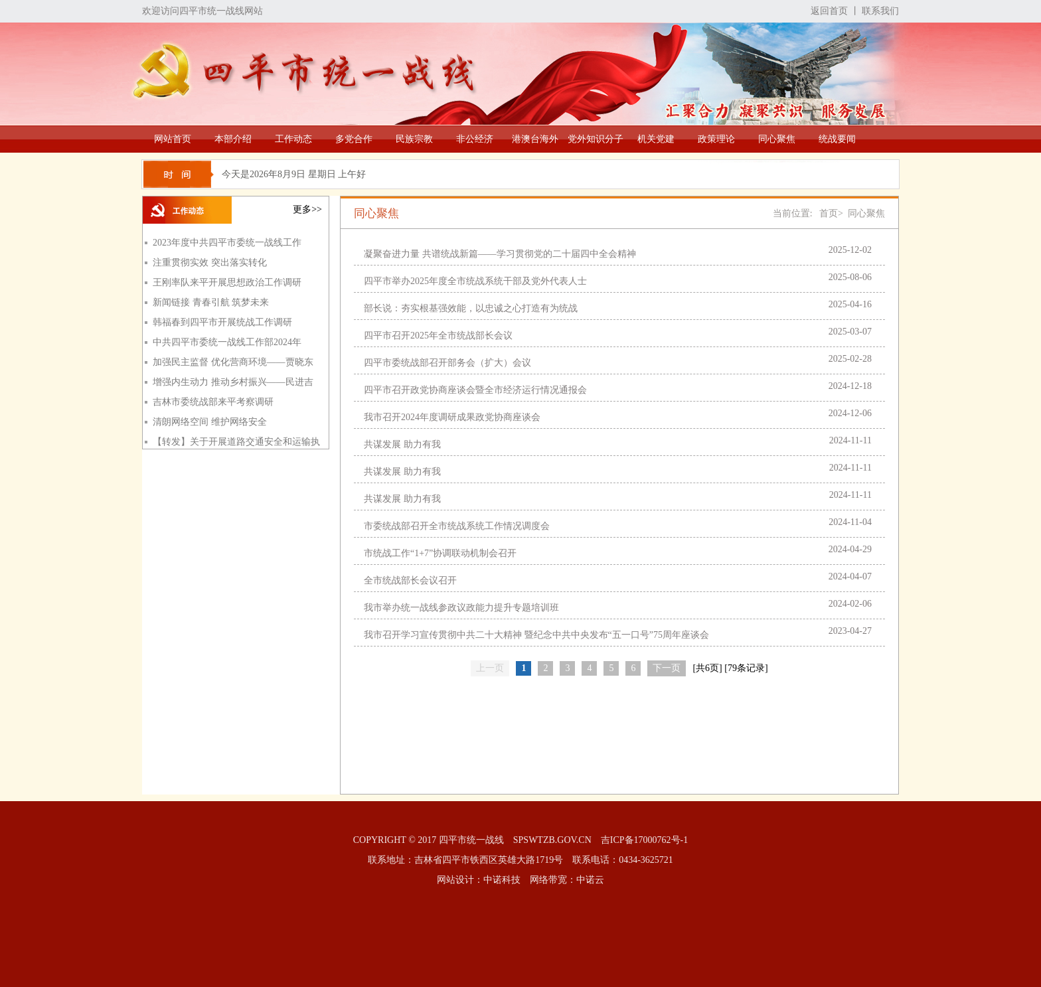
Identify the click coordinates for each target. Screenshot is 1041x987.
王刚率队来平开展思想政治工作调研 (227, 282)
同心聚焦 (776, 139)
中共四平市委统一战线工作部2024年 (227, 342)
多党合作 (353, 139)
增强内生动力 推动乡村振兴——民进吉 (233, 382)
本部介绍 (233, 139)
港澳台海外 (535, 139)
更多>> (307, 209)
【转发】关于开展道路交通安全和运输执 (236, 442)
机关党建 (656, 139)
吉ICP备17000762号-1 (644, 840)
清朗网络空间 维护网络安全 (210, 422)
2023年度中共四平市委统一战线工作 (227, 243)
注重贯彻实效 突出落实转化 (210, 262)
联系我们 (880, 11)
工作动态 (293, 139)
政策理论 (716, 139)
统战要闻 (837, 139)
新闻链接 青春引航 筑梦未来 (211, 302)
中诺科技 (501, 880)
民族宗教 (414, 139)
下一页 (667, 668)
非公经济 (474, 139)
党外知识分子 (595, 139)
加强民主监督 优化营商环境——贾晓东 (233, 362)
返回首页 (829, 11)
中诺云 (590, 880)
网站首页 (172, 139)
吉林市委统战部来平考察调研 (213, 402)
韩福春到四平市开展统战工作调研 (222, 322)
